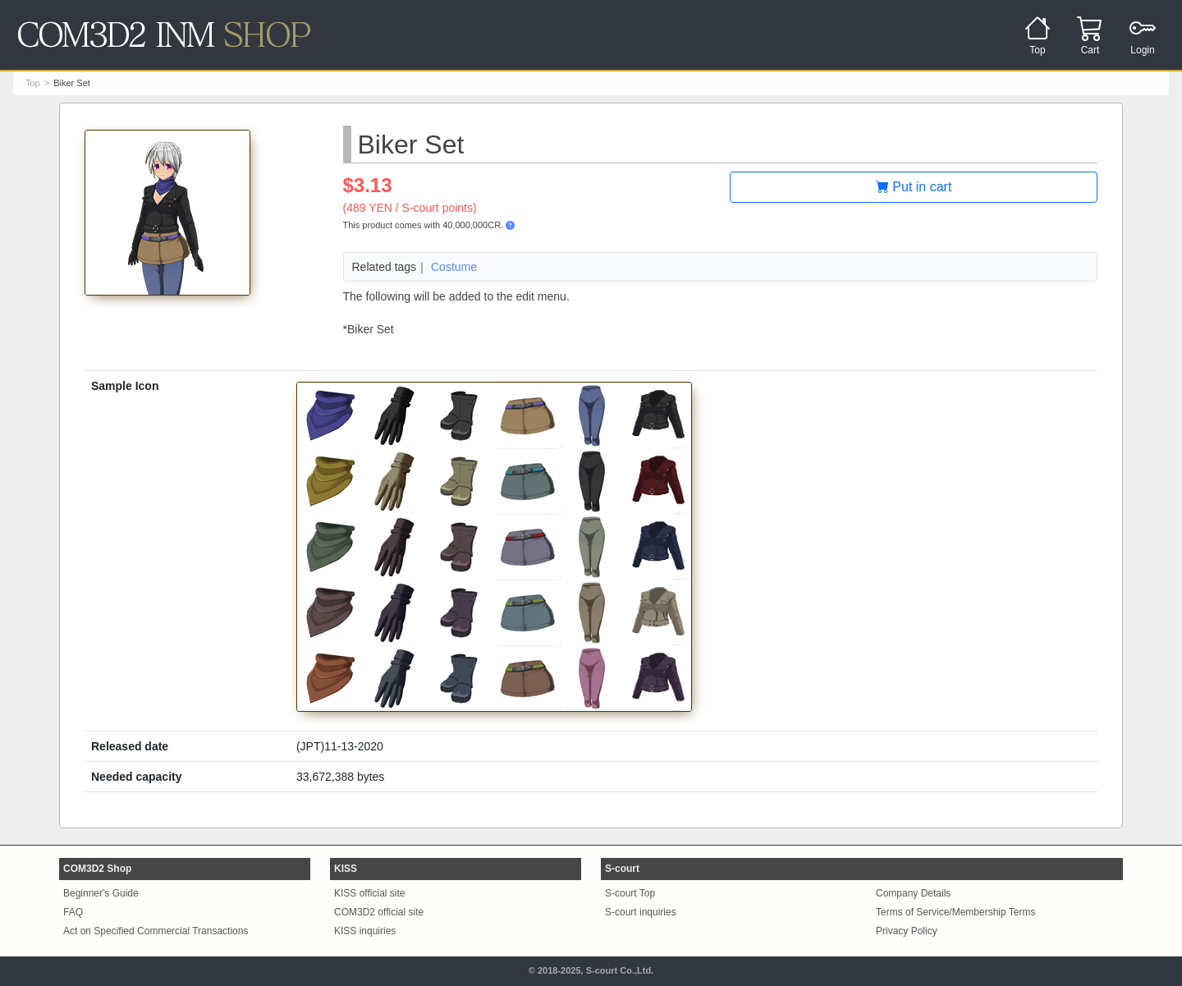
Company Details (913, 893)
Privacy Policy (906, 931)
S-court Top (630, 893)
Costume (454, 266)
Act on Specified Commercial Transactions (155, 931)
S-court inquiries (640, 912)
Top (32, 83)
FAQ (73, 912)
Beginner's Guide (101, 893)
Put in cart (913, 187)
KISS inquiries (365, 931)
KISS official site (369, 893)
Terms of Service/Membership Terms (956, 912)
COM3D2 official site (379, 912)
